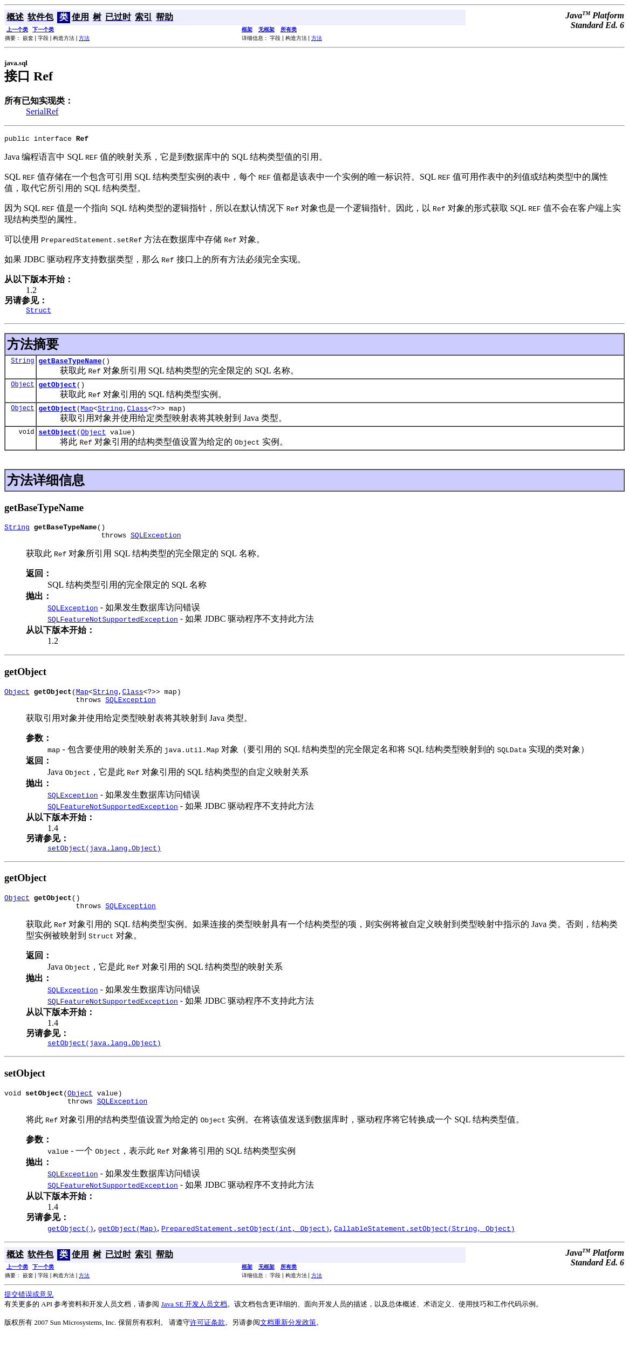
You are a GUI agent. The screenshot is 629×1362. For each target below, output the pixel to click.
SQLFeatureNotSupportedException (112, 632)
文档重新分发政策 (288, 1348)
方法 (84, 38)
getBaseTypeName (69, 365)
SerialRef (42, 111)
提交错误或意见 (28, 1320)
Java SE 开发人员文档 (194, 1330)
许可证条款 (207, 1348)
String (22, 365)
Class (137, 416)
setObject (57, 441)
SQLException (156, 548)
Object (22, 390)
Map (86, 416)
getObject (57, 391)
